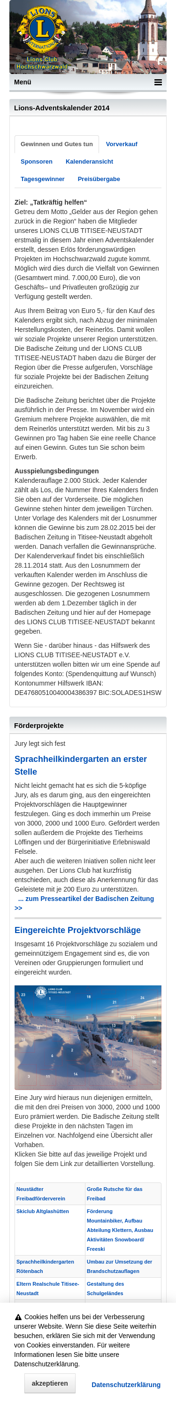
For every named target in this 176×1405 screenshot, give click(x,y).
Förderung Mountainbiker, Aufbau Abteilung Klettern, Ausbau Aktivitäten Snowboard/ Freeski (120, 1230)
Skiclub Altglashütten (42, 1211)
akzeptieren (50, 1384)
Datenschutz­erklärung (126, 1385)
